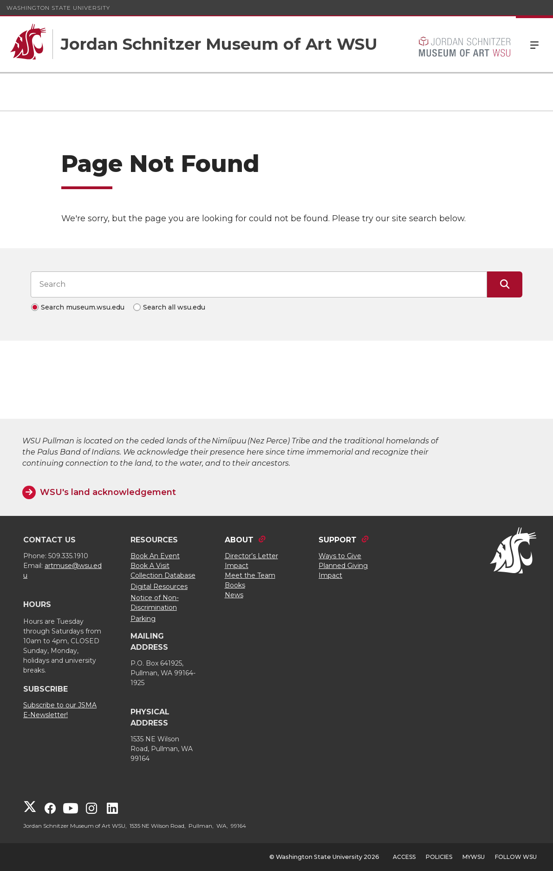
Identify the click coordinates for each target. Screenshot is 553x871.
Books (235, 585)
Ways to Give (340, 556)
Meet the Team (250, 575)
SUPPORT (338, 539)
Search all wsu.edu (174, 307)
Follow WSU (516, 856)
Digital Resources (159, 586)
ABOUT (239, 539)
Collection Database (162, 575)
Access (404, 856)
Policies (439, 856)
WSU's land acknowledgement (108, 492)
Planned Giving (343, 565)
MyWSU (473, 856)
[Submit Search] (504, 284)
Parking (143, 618)
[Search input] (259, 284)
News (234, 595)
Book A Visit (149, 565)
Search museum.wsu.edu (82, 307)
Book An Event (155, 556)
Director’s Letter (251, 556)
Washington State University (58, 7)
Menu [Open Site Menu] (534, 44)
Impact (236, 565)
